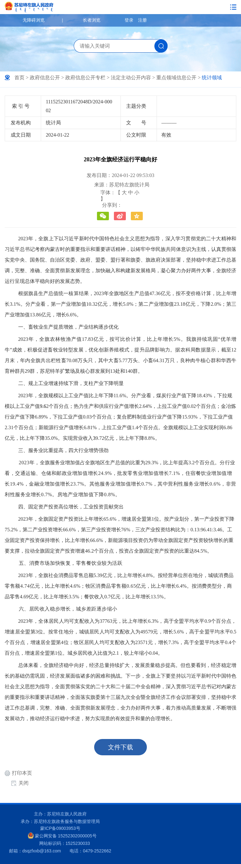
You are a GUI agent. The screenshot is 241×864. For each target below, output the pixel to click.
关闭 (24, 783)
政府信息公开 (45, 77)
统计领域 (212, 77)
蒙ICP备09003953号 (60, 828)
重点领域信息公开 (176, 77)
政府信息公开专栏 (85, 77)
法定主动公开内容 (131, 77)
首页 (19, 77)
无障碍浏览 (34, 20)
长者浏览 (91, 20)
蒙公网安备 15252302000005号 (62, 835)
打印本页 (22, 773)
